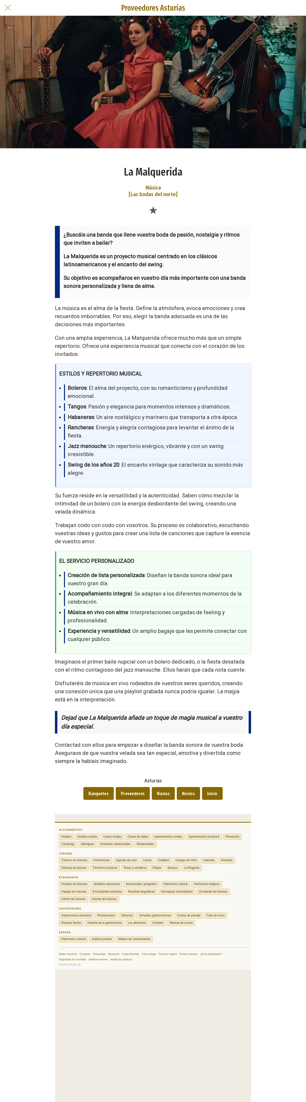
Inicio (212, 793)
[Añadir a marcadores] (153, 210)
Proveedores (133, 793)
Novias (163, 793)
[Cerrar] (8, 8)
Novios (188, 793)
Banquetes (99, 793)
